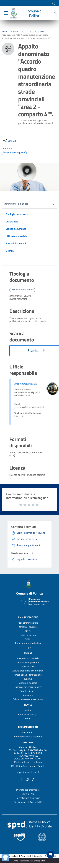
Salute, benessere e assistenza (28, 699)
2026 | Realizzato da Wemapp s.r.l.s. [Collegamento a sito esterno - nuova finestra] (29, 860)
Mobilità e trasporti (28, 683)
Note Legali (26, 856)
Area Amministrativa (25, 384)
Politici (28, 639)
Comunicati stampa (28, 714)
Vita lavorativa (28, 666)
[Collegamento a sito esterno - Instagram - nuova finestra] (27, 779)
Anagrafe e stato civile (28, 658)
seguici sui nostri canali (28, 772)
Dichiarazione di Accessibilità (28, 802)
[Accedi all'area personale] (55, 13)
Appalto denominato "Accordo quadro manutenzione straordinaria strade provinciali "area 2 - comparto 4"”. (26, 36)
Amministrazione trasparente (28, 736)
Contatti (28, 742)
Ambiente (28, 695)
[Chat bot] (50, 854)
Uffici (28, 631)
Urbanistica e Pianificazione (28, 674)
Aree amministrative (28, 623)
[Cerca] (54, 3)
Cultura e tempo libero (28, 662)
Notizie (28, 710)
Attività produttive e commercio (28, 670)
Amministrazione (18, 31)
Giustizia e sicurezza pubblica (28, 687)
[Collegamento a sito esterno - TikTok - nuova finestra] (33, 779)
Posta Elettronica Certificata (28, 762)
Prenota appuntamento (28, 790)
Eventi (28, 718)
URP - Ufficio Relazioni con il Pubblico (28, 766)
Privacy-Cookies (10, 856)
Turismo (28, 679)
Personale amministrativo (28, 643)
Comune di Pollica (34, 13)
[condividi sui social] (9, 140)
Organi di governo (28, 627)
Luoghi (28, 647)
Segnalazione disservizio (28, 798)
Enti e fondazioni (28, 635)
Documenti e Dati (37, 31)
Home (4, 31)
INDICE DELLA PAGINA (17, 204)
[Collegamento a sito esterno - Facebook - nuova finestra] (22, 779)
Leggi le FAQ (28, 794)
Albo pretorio (28, 732)
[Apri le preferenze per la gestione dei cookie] (5, 857)
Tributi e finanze (28, 691)
